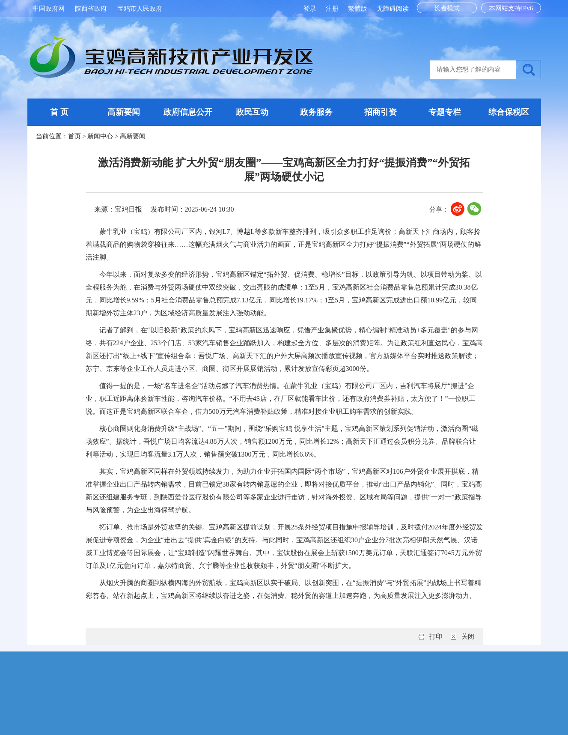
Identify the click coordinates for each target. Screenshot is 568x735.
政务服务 (316, 112)
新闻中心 (100, 136)
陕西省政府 (91, 8)
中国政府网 (49, 8)
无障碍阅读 (393, 8)
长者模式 (447, 8)
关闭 (467, 636)
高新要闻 (123, 112)
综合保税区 (508, 112)
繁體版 (357, 8)
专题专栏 (444, 112)
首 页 (59, 112)
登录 (310, 8)
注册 (333, 8)
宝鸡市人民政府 (139, 8)
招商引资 (380, 112)
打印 (435, 636)
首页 (74, 136)
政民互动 (252, 112)
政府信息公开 (188, 112)
